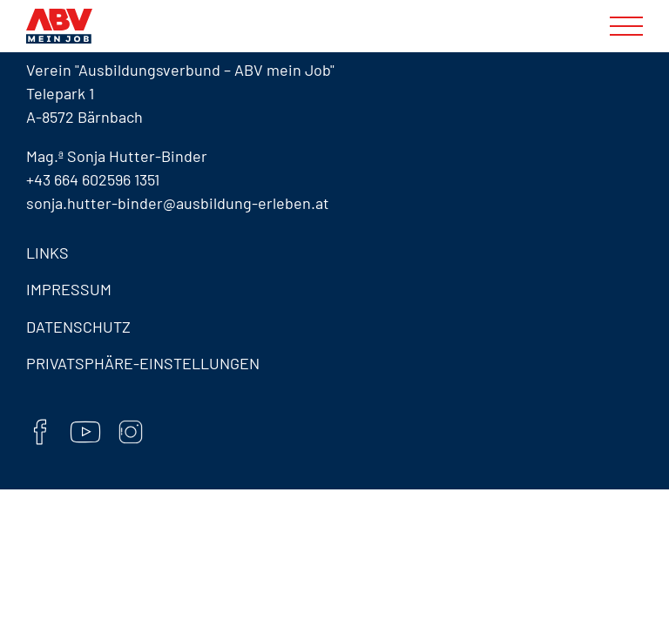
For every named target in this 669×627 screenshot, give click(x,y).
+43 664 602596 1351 (92, 179)
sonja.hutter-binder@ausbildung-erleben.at (177, 202)
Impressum (69, 289)
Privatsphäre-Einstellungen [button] (143, 363)
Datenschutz (78, 326)
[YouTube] (85, 435)
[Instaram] (130, 435)
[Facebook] (40, 435)
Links (47, 252)
